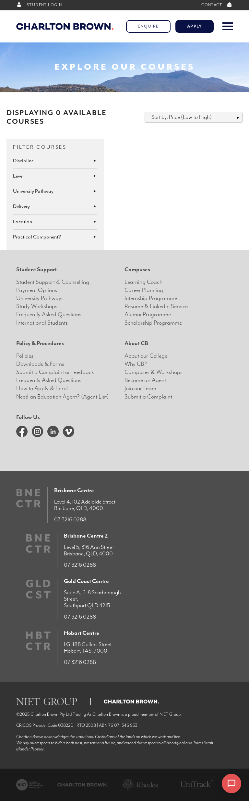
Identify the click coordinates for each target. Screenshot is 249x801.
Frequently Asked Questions (48, 314)
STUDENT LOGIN (39, 5)
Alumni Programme (147, 314)
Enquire (148, 26)
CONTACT (217, 5)
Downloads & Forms (40, 364)
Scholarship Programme (153, 322)
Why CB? (135, 364)
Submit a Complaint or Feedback (55, 372)
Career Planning (143, 290)
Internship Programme (150, 298)
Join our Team (140, 388)
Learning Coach (143, 282)
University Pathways (40, 298)
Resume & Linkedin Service (156, 306)
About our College (145, 356)
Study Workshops (36, 306)
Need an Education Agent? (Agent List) (62, 396)
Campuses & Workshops (153, 372)
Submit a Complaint (148, 396)
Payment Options (36, 290)
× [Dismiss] (210, 784)
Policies (24, 356)
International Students (42, 322)
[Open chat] (231, 783)
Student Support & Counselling (52, 282)
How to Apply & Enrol (42, 388)
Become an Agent (145, 380)
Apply (194, 26)
